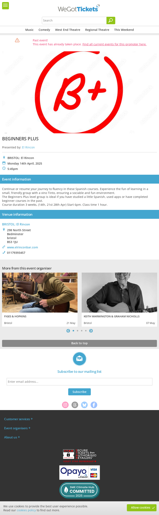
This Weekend (124, 30)
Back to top (79, 343)
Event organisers (15, 428)
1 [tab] (73, 331)
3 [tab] (82, 331)
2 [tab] (77, 331)
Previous (68, 331)
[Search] (111, 20)
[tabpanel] (40, 299)
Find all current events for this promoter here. (115, 44)
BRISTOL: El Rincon (16, 224)
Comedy (44, 30)
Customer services (17, 419)
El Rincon (28, 147)
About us (10, 437)
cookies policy (26, 510)
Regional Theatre (97, 30)
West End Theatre (67, 30)
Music (29, 30)
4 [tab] (86, 331)
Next (91, 331)
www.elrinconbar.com (22, 247)
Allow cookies (140, 507)
